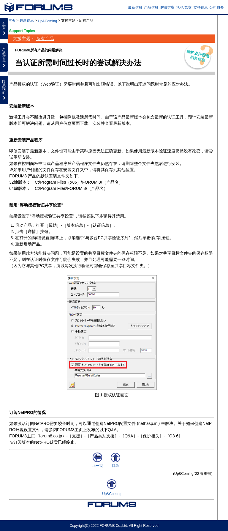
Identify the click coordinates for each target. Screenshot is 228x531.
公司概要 (217, 7)
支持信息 (201, 7)
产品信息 (151, 7)
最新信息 (135, 7)
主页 (11, 20)
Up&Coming (47, 21)
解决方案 (167, 7)
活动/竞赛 (183, 7)
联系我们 (4, 90)
